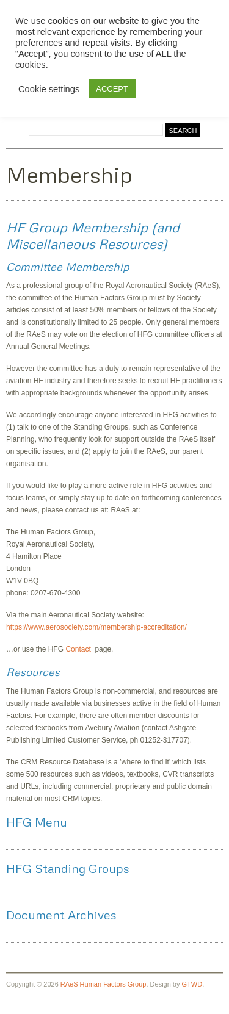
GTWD (192, 984)
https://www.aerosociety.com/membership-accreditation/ (96, 627)
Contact (80, 649)
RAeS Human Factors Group (103, 984)
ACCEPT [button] (112, 88)
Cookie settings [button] (48, 89)
